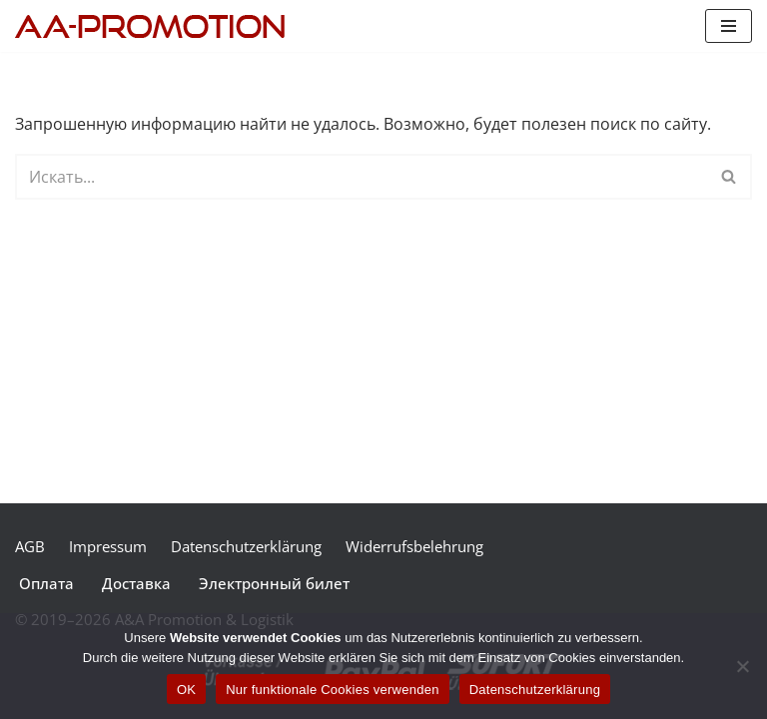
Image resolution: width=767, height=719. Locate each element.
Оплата (46, 583)
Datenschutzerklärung (246, 546)
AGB (30, 546)
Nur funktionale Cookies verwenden (332, 689)
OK (186, 689)
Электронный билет (274, 583)
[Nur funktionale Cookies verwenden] (742, 666)
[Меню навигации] (728, 26)
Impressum (108, 546)
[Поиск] (361, 177)
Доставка (136, 583)
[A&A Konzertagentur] (155, 26)
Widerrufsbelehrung (414, 546)
